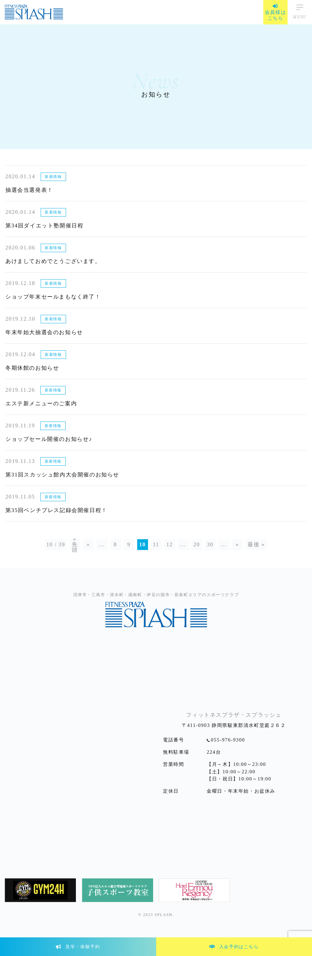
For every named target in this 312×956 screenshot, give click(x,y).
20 (196, 544)
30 (210, 544)
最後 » (256, 544)
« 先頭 (75, 544)
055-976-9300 (228, 740)
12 (169, 544)
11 (156, 544)
